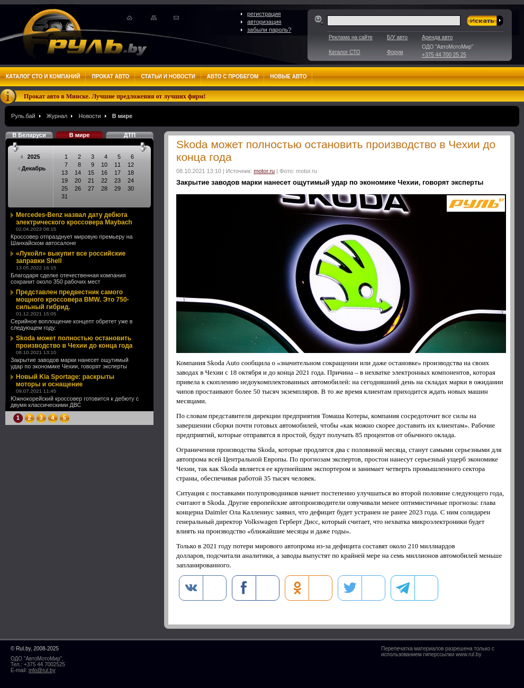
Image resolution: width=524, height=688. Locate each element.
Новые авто (288, 76)
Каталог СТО (344, 52)
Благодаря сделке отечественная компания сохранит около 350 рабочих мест (68, 278)
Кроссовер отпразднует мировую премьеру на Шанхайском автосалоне (71, 239)
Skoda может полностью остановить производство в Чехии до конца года (74, 341)
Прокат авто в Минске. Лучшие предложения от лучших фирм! (115, 96)
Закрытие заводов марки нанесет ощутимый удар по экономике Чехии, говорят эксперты (70, 363)
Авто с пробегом (233, 76)
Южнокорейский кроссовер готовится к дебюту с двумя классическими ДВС (75, 401)
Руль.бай (23, 116)
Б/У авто (397, 37)
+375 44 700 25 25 (444, 55)
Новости (89, 116)
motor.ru (264, 171)
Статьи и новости (168, 76)
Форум (395, 52)
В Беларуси (29, 135)
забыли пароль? (269, 29)
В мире (122, 116)
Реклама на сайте (351, 37)
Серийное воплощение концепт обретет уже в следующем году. (72, 324)
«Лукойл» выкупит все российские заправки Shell (70, 257)
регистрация (264, 14)
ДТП (129, 135)
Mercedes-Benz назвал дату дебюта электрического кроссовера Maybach (74, 218)
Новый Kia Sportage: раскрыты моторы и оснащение (65, 380)
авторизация (264, 22)
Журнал (57, 116)
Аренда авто (437, 37)
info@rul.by (42, 670)
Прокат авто (110, 76)
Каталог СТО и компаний (43, 76)
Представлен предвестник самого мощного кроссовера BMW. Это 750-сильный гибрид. (72, 299)
